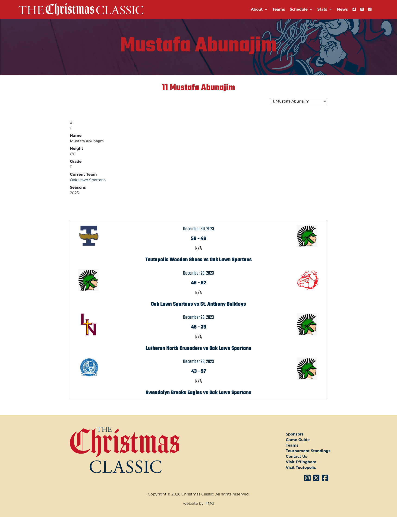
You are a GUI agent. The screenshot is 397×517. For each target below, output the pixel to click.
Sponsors (295, 434)
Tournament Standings (308, 451)
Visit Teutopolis (301, 467)
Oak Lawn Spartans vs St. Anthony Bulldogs (198, 304)
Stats (324, 9)
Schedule (301, 9)
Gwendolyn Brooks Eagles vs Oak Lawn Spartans (198, 392)
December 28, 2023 (198, 361)
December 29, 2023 (198, 273)
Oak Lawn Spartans (88, 180)
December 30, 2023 (198, 229)
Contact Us (296, 456)
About (259, 9)
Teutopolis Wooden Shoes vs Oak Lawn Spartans (198, 260)
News (342, 9)
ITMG (209, 503)
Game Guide (298, 440)
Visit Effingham (301, 462)
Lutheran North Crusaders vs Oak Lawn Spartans (198, 348)
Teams (278, 9)
